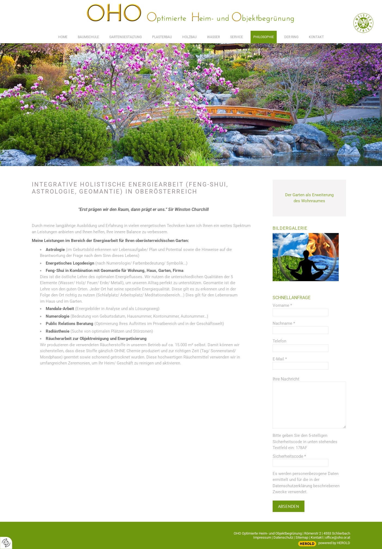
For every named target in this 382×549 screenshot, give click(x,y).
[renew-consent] (6, 543)
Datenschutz (283, 537)
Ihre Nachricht (286, 379)
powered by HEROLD (334, 543)
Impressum (262, 537)
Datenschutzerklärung (292, 485)
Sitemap (301, 537)
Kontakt (317, 537)
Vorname (282, 305)
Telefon (279, 341)
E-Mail (280, 359)
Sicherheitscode (289, 456)
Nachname (284, 323)
